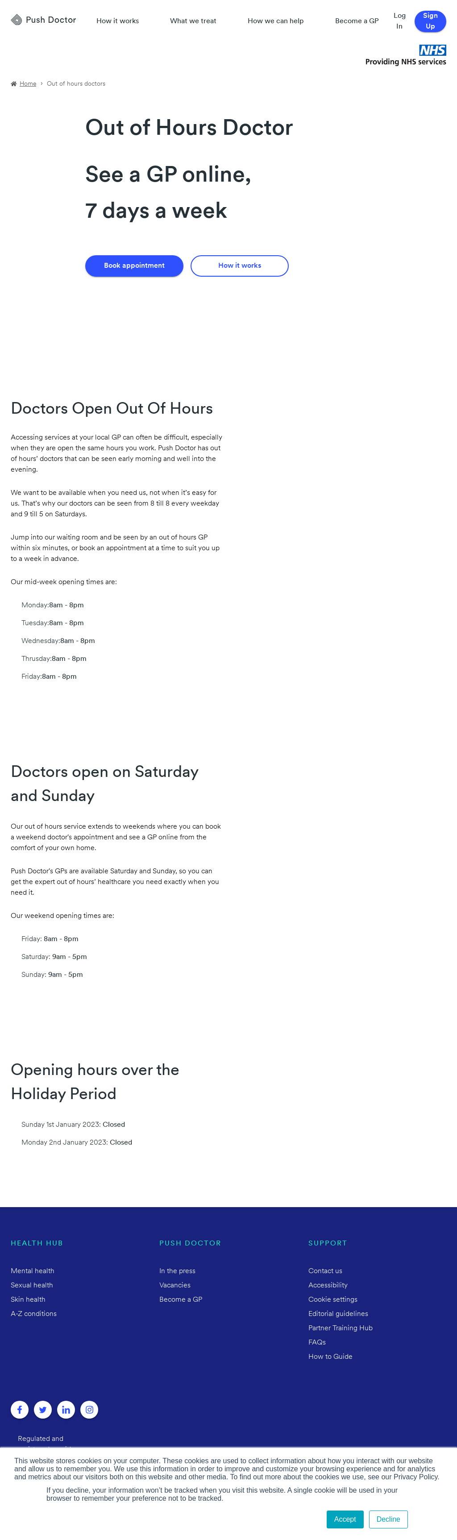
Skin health (28, 1299)
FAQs (317, 1342)
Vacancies (175, 1285)
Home (28, 84)
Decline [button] (388, 1519)
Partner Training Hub (340, 1328)
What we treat (193, 21)
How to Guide (330, 1357)
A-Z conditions (34, 1314)
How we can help (276, 21)
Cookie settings (332, 1299)
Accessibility (328, 1285)
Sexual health (32, 1285)
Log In (400, 21)
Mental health (32, 1271)
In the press (177, 1271)
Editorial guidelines (338, 1314)
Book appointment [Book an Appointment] (134, 266)
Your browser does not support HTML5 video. (157, 331)
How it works (239, 266)
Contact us (325, 1271)
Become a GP (357, 21)
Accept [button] (345, 1519)
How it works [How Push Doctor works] (117, 21)
